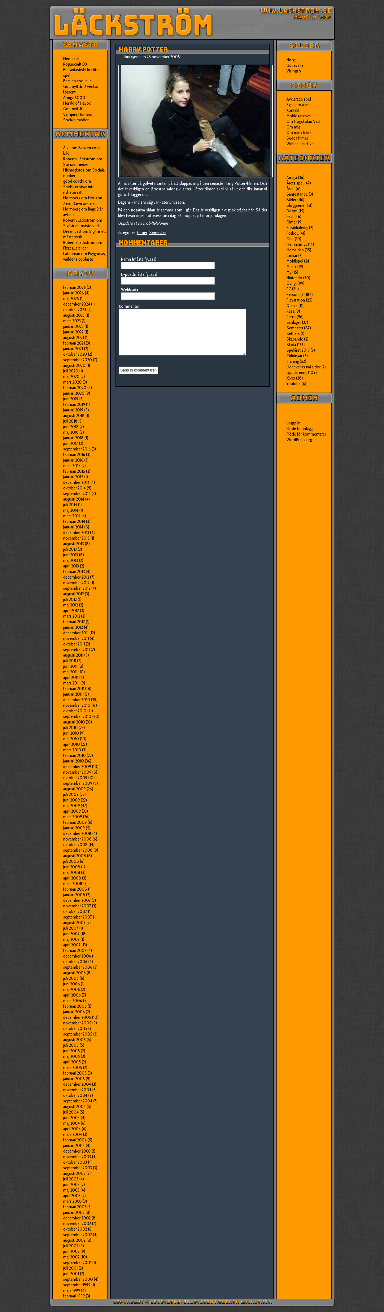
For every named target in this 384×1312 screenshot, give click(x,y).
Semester (157, 232)
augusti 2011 (73, 655)
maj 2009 (71, 805)
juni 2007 (71, 933)
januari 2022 (73, 332)
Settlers (293, 333)
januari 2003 (74, 1212)
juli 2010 (70, 727)
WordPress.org (299, 439)
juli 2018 (70, 421)
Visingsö (293, 71)
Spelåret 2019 (298, 350)
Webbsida (129, 289)
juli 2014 (70, 504)
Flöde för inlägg (299, 428)
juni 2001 (71, 1273)
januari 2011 (72, 694)
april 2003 (72, 1195)
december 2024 (76, 304)
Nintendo (294, 277)
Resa (290, 311)
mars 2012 (71, 616)
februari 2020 (74, 387)
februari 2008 (75, 889)
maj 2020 (71, 376)
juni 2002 (71, 1251)
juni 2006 (71, 984)
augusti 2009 (74, 789)
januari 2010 (73, 761)
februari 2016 (74, 454)
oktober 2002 (75, 1229)
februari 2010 (74, 755)
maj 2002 (71, 1257)
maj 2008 (71, 872)
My (288, 272)
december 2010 (76, 699)
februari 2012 (74, 621)
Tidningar (294, 355)
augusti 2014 (73, 499)
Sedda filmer (297, 138)
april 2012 (71, 610)
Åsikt (290, 188)
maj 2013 (70, 560)
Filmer (142, 232)
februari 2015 (74, 471)
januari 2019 (73, 410)
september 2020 (77, 360)
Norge (291, 60)
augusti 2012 (73, 594)
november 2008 (77, 839)
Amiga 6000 (74, 97)
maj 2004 (71, 1123)
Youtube (293, 383)
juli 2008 (71, 861)
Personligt (294, 294)
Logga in (293, 423)
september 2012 (76, 588)
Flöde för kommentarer (306, 434)
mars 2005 (72, 1067)
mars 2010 (72, 750)
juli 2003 (70, 1179)
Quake (292, 305)
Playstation (295, 300)
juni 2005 (71, 1051)
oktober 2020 (75, 354)
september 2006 (77, 967)
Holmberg (71, 209)
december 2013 (76, 532)
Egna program (298, 104)
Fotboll (292, 233)
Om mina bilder (299, 132)
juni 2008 (71, 867)
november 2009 (77, 772)
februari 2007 (74, 950)
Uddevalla (294, 65)
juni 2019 (70, 399)
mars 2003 (72, 1201)
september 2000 (78, 1279)
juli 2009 (71, 794)
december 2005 (77, 1017)
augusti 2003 (74, 1173)
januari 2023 (73, 326)
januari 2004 (74, 1145)
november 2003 (77, 1156)
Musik (291, 266)
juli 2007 (70, 928)
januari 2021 (73, 348)
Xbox (290, 378)
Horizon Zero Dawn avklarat (82, 200)
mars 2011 (71, 683)
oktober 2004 (75, 1095)
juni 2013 (70, 555)
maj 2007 (71, 939)
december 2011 (76, 633)
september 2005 (77, 1034)
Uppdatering (296, 372)
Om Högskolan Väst (303, 121)
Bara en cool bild (77, 81)
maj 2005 (71, 1056)
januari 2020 (74, 393)
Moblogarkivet (298, 116)
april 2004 (72, 1129)
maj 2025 (71, 298)
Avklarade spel (298, 99)
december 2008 (77, 833)
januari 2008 (74, 894)
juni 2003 (71, 1184)
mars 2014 (72, 516)
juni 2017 (70, 443)
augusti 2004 (74, 1106)
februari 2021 (74, 343)
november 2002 (77, 1223)
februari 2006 (75, 1006)
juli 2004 (71, 1112)
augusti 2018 (74, 415)
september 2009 (77, 783)
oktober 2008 (75, 844)
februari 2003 (74, 1207)
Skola (291, 344)
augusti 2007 (74, 922)
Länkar (291, 255)
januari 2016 (73, 460)
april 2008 (72, 878)
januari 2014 (73, 527)
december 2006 (77, 956)
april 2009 (72, 811)
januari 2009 (74, 828)
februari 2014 (74, 521)
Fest (290, 216)
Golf (290, 238)
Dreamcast (72, 231)
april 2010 (71, 744)
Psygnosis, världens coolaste (84, 256)
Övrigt (291, 283)
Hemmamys (296, 244)
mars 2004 (72, 1134)
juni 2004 (71, 1117)
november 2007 (77, 906)
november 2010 (76, 705)
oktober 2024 (74, 309)
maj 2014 (70, 510)
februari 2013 (74, 571)
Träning (292, 361)
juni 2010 (71, 733)
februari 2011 (73, 688)
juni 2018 (71, 426)
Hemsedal (72, 58)
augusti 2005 (74, 1039)
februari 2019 (74, 404)
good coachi (73, 181)
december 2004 (77, 1084)
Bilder (291, 199)
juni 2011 (70, 666)
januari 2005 (74, 1078)
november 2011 (76, 638)
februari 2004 (75, 1140)
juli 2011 (69, 660)
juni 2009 (71, 800)
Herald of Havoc (77, 103)
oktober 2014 (74, 488)
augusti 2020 (74, 365)
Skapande (294, 339)
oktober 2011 (74, 644)
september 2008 (78, 850)
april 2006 (72, 995)
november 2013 (76, 538)
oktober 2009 (75, 777)
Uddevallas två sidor (303, 367)
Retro (291, 316)
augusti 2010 (74, 722)
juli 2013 (70, 549)
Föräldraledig (297, 227)
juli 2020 (70, 371)
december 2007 (77, 900)
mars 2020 (72, 382)
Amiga (291, 177)
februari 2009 (75, 822)
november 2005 (77, 1023)
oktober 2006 (75, 961)
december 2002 (77, 1218)
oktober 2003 (75, 1162)
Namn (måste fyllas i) (138, 259)
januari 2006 (74, 1011)
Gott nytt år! (73, 108)
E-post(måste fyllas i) (139, 274)
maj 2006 (71, 989)
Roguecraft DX (75, 64)
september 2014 (77, 493)
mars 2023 (72, 321)
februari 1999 (74, 1296)
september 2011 (76, 649)
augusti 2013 (73, 543)
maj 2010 (71, 738)
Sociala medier (76, 120)
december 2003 (77, 1151)
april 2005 (72, 1062)
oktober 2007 (75, 911)
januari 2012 (73, 627)
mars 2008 (72, 883)
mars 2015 (72, 465)
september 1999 (76, 1285)
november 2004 (77, 1090)
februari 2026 (74, 287)
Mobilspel (294, 261)
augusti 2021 (73, 337)
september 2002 (77, 1234)
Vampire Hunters (77, 114)
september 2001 (77, 1262)
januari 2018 (73, 438)
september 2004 (77, 1101)
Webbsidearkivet (300, 143)
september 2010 (77, 716)
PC (288, 289)
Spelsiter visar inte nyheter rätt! (78, 189)
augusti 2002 (74, 1240)
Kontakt (292, 110)
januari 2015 (73, 477)
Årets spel (294, 183)
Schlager (293, 322)
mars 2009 (72, 816)
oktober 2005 (75, 1028)
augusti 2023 (74, 315)
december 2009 (77, 766)
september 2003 (77, 1168)
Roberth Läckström (79, 159)
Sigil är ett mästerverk (81, 225)
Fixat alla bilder (75, 248)
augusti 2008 (74, 855)
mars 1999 (71, 1290)
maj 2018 (71, 432)
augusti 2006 (74, 972)
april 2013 (71, 566)
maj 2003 (71, 1190)
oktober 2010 (74, 711)
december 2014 (76, 482)
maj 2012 (70, 605)
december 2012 (76, 577)
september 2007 (77, 917)
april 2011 (70, 677)
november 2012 (76, 582)
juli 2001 (70, 1268)
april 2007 (72, 945)
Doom (292, 211)
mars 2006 (72, 1000)
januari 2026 (73, 293)
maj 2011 (70, 672)
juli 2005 (71, 1045)
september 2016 (77, 449)
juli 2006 (71, 978)
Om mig (293, 127)
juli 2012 (70, 599)
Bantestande (297, 194)
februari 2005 (75, 1073)
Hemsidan (295, 250)
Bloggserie (295, 205)
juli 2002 (70, 1246)
